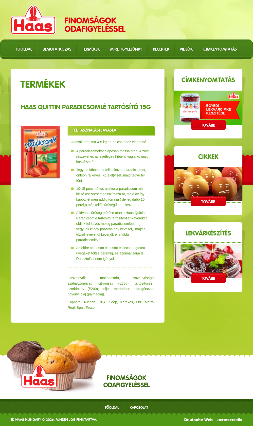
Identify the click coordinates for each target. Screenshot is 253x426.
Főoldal (112, 407)
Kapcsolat (139, 407)
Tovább (208, 125)
